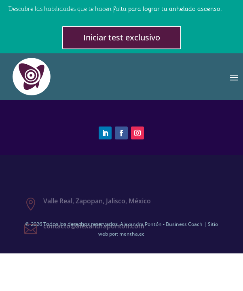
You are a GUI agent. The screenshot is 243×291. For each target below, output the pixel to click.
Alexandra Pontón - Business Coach (161, 224)
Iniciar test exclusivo (121, 37)
